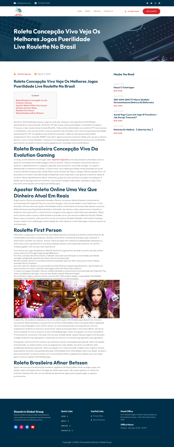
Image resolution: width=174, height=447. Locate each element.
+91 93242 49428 (133, 11)
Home (79, 11)
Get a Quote (151, 11)
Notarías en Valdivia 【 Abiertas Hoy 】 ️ (134, 129)
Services (64, 426)
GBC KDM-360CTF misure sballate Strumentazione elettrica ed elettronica (134, 101)
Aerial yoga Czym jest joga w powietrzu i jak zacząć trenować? (135, 116)
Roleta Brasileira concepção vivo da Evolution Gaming (31, 101)
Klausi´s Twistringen (124, 87)
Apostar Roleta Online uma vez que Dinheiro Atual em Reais (31, 106)
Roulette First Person (25, 110)
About (63, 421)
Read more (118, 91)
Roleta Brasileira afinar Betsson (30, 113)
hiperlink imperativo (61, 159)
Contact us (65, 430)
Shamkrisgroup (24, 74)
